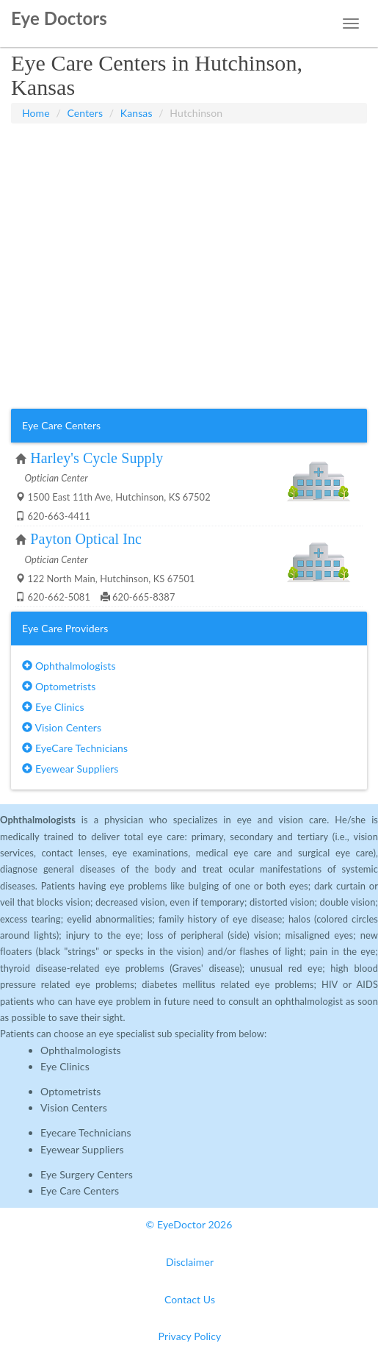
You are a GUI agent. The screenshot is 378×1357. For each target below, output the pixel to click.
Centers (85, 113)
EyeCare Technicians (75, 748)
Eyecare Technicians (85, 1132)
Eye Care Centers (79, 1190)
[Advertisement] (189, 160)
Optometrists (58, 686)
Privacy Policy (190, 1336)
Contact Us (189, 1299)
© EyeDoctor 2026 (189, 1224)
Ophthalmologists (69, 665)
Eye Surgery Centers (86, 1174)
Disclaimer (190, 1262)
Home (36, 113)
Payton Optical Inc (86, 539)
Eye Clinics (53, 707)
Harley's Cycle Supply (96, 458)
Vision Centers (61, 727)
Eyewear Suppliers (70, 768)
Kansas (136, 113)
